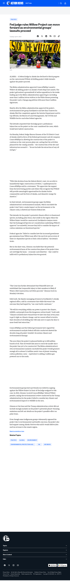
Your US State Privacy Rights (54, 572)
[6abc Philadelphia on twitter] (9, 566)
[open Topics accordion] (35, 546)
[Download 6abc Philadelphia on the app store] (52, 566)
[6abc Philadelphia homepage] (15, 3)
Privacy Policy (6, 572)
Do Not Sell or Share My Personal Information (22, 572)
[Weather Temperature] (55, 3)
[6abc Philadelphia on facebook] (5, 566)
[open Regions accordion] (35, 551)
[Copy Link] (58, 36)
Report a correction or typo (17, 432)
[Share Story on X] (42, 36)
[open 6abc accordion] (35, 560)
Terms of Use (6, 574)
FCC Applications (37, 574)
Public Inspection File (26, 574)
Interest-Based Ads (15, 574)
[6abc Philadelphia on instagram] (13, 566)
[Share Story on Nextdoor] (50, 36)
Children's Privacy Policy (40, 572)
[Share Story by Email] (54, 36)
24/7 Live (29, 3)
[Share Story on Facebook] (37, 36)
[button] (4, 3)
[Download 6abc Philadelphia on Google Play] (62, 566)
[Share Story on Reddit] (46, 36)
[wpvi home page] (6, 539)
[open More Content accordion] (35, 555)
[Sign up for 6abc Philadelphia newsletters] (18, 566)
